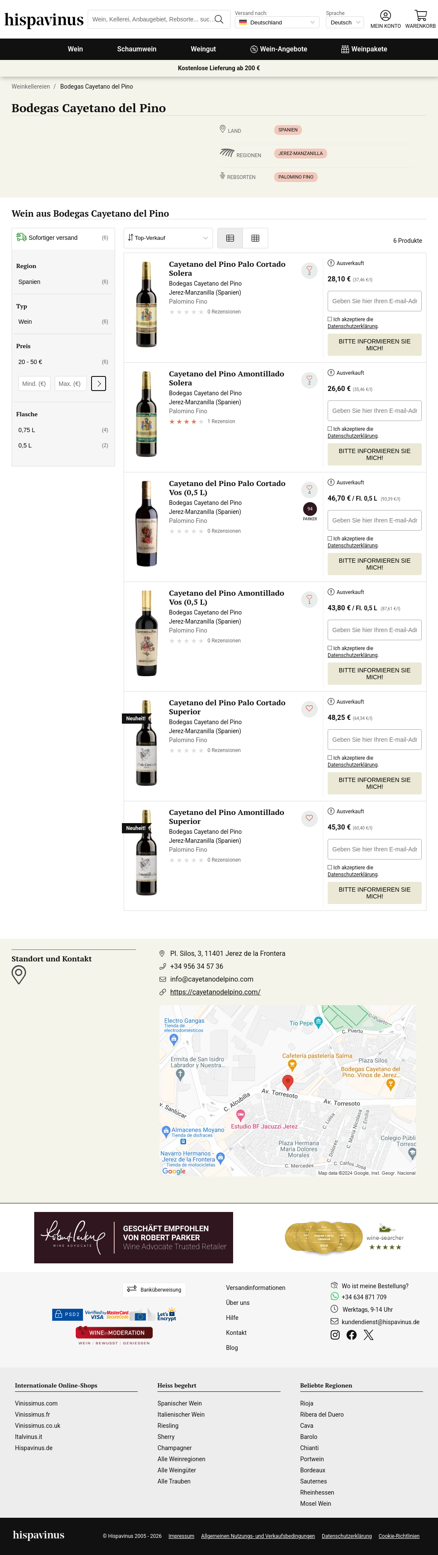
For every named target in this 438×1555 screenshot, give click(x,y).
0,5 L (63, 445)
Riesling (167, 1425)
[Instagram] (337, 1336)
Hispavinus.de (34, 1448)
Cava (307, 1425)
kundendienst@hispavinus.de (381, 1322)
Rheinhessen (317, 1492)
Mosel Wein (315, 1503)
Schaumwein (137, 49)
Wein (75, 49)
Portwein (312, 1459)
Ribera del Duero (322, 1414)
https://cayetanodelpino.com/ (215, 992)
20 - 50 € (63, 361)
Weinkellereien (31, 86)
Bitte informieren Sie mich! (375, 345)
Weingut (203, 49)
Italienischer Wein (180, 1414)
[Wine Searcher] (344, 1237)
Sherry (166, 1436)
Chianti (309, 1448)
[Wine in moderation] (114, 1336)
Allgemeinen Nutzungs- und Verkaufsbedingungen (258, 1536)
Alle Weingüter (176, 1470)
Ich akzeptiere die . (353, 321)
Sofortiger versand (62, 238)
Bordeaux (313, 1470)
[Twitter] (370, 1336)
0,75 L (63, 430)
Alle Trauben (173, 1481)
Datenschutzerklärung (353, 326)
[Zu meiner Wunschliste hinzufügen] (309, 271)
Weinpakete (364, 49)
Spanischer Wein (179, 1403)
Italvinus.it (28, 1436)
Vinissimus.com (36, 1403)
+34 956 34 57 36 (196, 966)
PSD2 (67, 1314)
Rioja (307, 1403)
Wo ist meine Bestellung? (375, 1286)
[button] (385, 19)
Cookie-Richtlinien (399, 1536)
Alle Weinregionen (181, 1459)
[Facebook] (353, 1336)
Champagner (174, 1448)
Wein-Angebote (279, 49)
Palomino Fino (296, 177)
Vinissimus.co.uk (37, 1425)
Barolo (308, 1436)
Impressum (181, 1536)
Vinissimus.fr (32, 1414)
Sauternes (313, 1481)
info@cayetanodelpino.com (212, 979)
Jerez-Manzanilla (300, 153)
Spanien (288, 130)
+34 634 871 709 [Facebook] (364, 1297)
